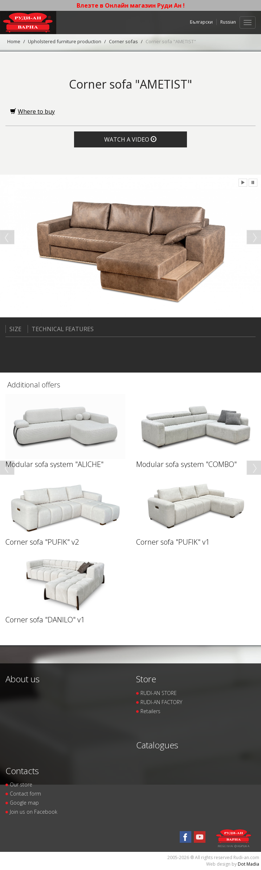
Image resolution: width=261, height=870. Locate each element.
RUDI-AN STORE (158, 693)
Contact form (25, 793)
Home (13, 41)
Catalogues (157, 745)
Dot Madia (248, 864)
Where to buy (32, 111)
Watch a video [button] (130, 139)
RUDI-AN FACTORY (161, 702)
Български (201, 22)
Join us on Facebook (33, 811)
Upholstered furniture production (64, 41)
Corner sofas (123, 41)
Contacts (22, 771)
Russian (228, 22)
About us (22, 679)
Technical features (61, 329)
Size (13, 329)
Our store (21, 784)
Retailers (150, 711)
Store (146, 679)
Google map (24, 802)
